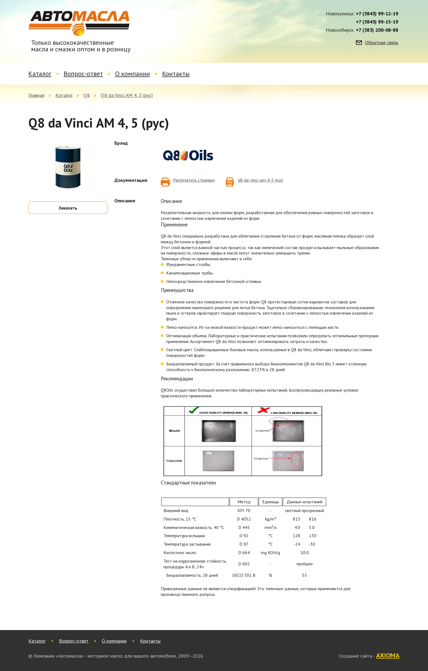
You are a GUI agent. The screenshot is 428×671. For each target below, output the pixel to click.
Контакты (176, 73)
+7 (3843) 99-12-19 (377, 13)
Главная (36, 95)
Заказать (68, 208)
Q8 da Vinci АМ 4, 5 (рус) (127, 95)
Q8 (87, 95)
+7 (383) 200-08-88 (377, 30)
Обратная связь (381, 42)
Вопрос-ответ (83, 73)
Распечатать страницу (194, 180)
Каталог (39, 73)
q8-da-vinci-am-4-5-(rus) (260, 180)
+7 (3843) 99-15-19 (377, 22)
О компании (132, 73)
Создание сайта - (369, 656)
